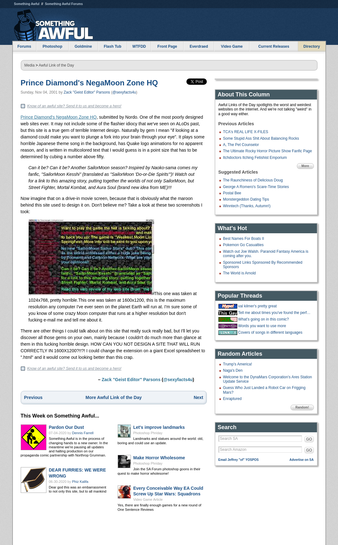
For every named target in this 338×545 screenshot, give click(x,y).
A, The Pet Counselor (241, 145)
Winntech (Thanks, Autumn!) (247, 206)
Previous (33, 397)
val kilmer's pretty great (257, 306)
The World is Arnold (239, 273)
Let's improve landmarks (159, 427)
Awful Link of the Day (56, 65)
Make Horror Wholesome (159, 457)
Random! (302, 407)
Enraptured (232, 399)
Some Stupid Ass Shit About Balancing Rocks (261, 138)
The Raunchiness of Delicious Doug (253, 180)
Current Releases (273, 46)
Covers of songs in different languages (270, 332)
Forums (24, 46)
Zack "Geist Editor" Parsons (87, 92)
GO (309, 439)
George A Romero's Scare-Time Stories (256, 187)
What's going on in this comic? (263, 319)
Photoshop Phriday (148, 433)
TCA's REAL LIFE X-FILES (245, 132)
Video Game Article (148, 499)
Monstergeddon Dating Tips (246, 199)
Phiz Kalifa (80, 481)
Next (198, 397)
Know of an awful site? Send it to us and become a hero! (74, 106)
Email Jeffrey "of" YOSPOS (238, 459)
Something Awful (27, 4)
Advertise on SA (301, 459)
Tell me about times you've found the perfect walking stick (275, 312)
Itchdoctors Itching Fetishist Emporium (255, 157)
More (305, 166)
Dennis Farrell (83, 433)
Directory (311, 46)
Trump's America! (237, 364)
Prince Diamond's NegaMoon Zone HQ (89, 82)
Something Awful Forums (64, 4)
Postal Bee (232, 193)
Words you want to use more (262, 326)
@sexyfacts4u (124, 92)
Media (29, 65)
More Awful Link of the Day (114, 397)
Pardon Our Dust (66, 427)
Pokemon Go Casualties (243, 245)
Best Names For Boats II (243, 238)
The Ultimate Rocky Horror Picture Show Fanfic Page (267, 151)
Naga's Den (233, 370)
